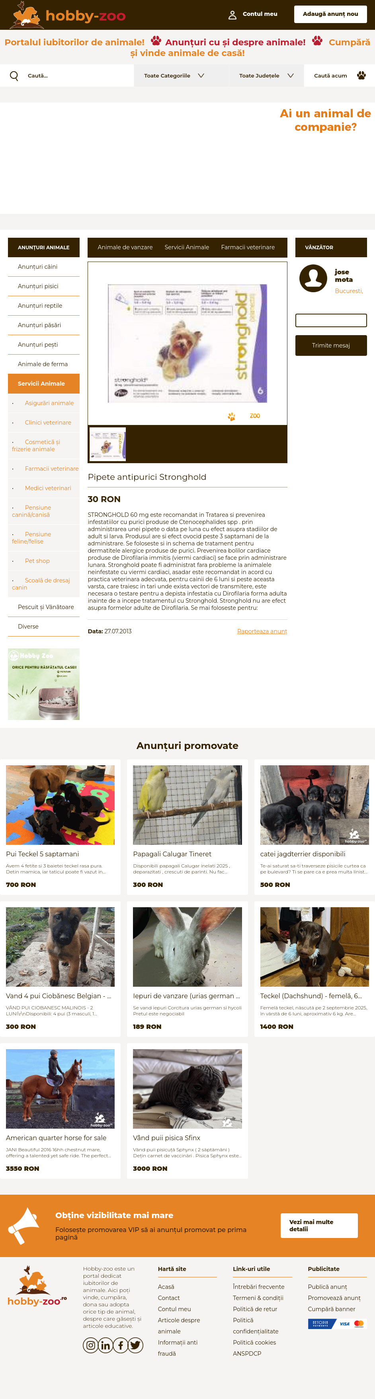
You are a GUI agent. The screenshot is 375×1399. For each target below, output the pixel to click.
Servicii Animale (41, 383)
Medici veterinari (48, 488)
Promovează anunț (334, 1298)
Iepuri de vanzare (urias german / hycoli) (185, 996)
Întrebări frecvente (259, 1286)
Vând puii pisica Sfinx (166, 1138)
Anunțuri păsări (39, 325)
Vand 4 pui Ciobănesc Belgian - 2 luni (58, 996)
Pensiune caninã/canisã (31, 511)
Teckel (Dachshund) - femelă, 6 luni (309, 996)
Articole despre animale (179, 1326)
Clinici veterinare (48, 422)
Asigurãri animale (49, 403)
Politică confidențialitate (256, 1326)
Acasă (166, 1286)
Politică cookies (254, 1342)
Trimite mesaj (331, 345)
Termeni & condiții (258, 1298)
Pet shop (37, 561)
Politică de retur (255, 1309)
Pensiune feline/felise (31, 538)
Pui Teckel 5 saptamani (42, 854)
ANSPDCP (247, 1353)
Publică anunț (328, 1286)
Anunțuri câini (38, 266)
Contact (169, 1298)
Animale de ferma (43, 364)
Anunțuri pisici (38, 286)
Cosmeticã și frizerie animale (36, 446)
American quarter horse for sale (56, 1138)
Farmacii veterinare (52, 468)
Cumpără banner (331, 1309)
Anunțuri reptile (40, 305)
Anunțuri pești (38, 344)
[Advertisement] (137, 158)
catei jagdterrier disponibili (303, 854)
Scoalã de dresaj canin (41, 584)
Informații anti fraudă (178, 1348)
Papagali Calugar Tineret (172, 854)
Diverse (28, 626)
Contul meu (174, 1309)
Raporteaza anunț (262, 631)
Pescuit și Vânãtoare (46, 607)
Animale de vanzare (125, 247)
